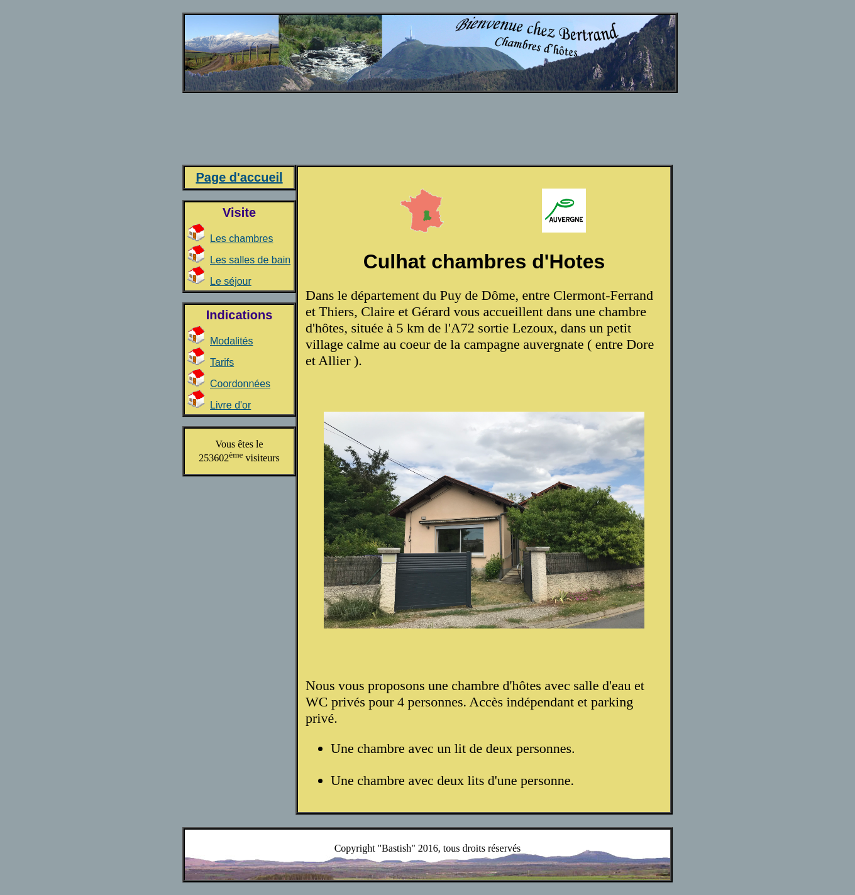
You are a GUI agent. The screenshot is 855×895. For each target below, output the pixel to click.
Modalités (231, 341)
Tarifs (222, 362)
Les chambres (241, 238)
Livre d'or (230, 405)
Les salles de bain (250, 260)
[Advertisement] (427, 134)
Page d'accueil (239, 177)
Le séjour (230, 281)
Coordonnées (240, 383)
